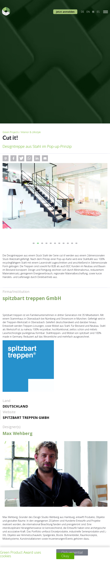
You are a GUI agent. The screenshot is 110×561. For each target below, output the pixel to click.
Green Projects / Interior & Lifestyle (22, 132)
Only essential (72, 552)
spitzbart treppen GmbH (26, 417)
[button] (6, 158)
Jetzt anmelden (65, 11)
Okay (65, 556)
